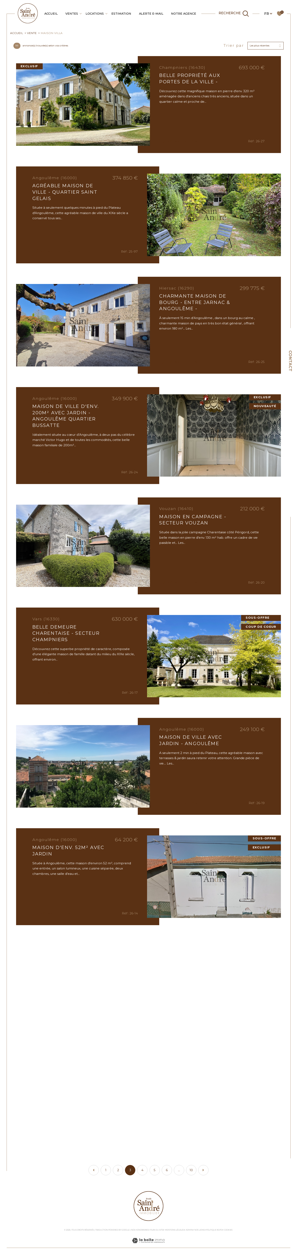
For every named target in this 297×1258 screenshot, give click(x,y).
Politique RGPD (214, 1230)
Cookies (228, 1230)
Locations (95, 13)
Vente (32, 33)
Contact (290, 360)
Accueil (51, 13)
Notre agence (183, 13)
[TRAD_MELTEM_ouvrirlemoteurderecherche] (234, 13)
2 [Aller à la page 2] (118, 1170)
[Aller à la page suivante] (203, 1170)
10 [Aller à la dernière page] (191, 1170)
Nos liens (199, 1230)
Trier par (233, 46)
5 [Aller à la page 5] (155, 1170)
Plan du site (156, 1230)
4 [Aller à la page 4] (142, 1170)
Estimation (121, 13)
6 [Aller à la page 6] (167, 1170)
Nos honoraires (139, 1230)
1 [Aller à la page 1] (105, 1170)
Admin (189, 1230)
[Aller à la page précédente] (93, 1170)
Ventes (71, 13)
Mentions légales (174, 1230)
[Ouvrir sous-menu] (80, 13)
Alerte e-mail (151, 13)
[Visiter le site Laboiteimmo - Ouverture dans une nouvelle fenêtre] (148, 1245)
